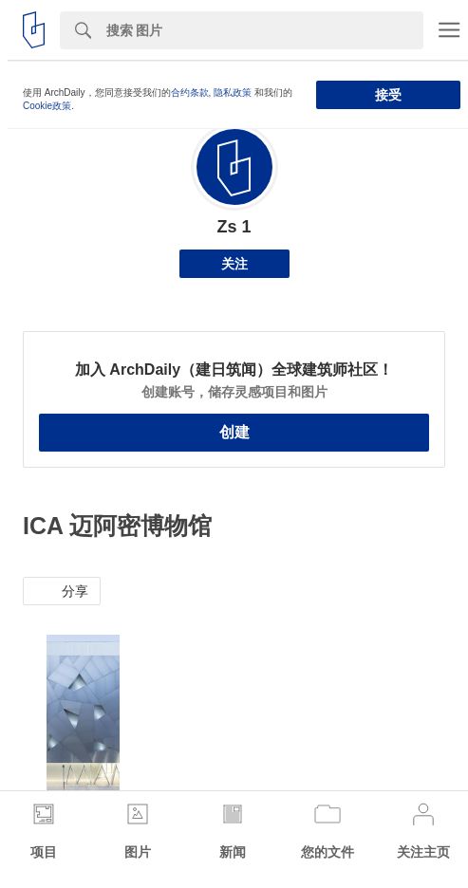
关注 (234, 263)
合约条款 (190, 92)
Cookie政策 (47, 106)
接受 (388, 94)
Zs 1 (233, 226)
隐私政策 (233, 92)
